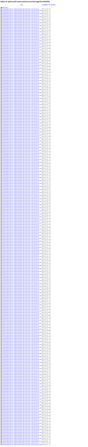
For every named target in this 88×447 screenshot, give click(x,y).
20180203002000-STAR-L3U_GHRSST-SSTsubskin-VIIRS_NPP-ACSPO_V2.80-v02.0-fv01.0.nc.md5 (21, 16)
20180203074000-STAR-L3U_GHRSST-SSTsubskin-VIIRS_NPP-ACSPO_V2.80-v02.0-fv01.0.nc (20, 148)
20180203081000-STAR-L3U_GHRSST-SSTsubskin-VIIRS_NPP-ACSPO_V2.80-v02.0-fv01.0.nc (20, 157)
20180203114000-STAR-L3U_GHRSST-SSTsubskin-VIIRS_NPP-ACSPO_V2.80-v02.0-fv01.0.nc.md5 (21, 222)
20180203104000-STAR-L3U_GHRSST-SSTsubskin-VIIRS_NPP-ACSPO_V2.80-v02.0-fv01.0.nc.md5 (21, 204)
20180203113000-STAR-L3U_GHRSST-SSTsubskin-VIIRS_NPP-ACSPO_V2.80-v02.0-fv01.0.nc (20, 218)
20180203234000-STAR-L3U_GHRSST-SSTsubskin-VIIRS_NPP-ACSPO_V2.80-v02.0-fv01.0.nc (20, 439)
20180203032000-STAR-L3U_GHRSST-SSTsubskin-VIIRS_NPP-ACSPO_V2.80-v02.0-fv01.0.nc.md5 (21, 71)
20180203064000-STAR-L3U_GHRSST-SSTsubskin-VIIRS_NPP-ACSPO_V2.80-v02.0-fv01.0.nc (20, 130)
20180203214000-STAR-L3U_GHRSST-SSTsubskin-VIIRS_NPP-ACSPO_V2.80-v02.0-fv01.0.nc (20, 403)
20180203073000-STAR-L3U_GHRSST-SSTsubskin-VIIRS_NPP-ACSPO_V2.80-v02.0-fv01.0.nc (20, 145)
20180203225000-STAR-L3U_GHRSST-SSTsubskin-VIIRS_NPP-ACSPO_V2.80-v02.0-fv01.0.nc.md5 (21, 426)
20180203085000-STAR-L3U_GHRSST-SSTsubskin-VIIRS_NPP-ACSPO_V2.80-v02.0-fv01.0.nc (20, 169)
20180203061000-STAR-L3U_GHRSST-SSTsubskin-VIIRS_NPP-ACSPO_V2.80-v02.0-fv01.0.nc (20, 121)
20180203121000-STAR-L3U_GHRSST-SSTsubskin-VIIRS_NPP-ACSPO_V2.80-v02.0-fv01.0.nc (20, 230)
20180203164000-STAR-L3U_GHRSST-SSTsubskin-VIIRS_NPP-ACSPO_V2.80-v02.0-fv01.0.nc (20, 312)
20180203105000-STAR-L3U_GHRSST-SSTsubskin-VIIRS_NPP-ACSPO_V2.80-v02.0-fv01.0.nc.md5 (21, 207)
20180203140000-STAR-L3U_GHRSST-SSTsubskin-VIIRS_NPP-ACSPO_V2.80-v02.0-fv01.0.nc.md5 (21, 265)
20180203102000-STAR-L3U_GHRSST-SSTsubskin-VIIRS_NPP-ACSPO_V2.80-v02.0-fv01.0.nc (20, 197)
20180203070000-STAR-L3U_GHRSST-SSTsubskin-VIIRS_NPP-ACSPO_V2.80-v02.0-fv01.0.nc (20, 136)
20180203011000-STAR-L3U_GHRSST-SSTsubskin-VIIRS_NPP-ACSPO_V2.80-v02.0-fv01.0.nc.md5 (21, 31)
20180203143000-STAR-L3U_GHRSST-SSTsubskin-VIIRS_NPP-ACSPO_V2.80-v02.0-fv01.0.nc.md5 (21, 274)
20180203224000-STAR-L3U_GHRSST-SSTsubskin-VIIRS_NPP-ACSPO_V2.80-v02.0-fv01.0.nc (20, 421)
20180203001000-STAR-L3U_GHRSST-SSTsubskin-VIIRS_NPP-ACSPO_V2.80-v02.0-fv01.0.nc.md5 (21, 13)
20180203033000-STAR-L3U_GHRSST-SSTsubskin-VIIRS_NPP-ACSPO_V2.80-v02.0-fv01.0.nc (20, 72)
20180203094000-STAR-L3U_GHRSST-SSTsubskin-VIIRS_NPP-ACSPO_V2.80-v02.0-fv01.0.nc (20, 184)
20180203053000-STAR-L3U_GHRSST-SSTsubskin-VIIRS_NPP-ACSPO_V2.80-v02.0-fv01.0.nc (20, 109)
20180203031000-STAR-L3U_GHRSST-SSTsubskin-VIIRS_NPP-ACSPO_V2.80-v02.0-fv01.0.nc (20, 66)
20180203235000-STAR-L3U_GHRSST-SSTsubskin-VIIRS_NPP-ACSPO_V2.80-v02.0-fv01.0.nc (20, 442)
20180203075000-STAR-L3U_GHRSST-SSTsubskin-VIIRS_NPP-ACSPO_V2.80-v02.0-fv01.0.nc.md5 (21, 153)
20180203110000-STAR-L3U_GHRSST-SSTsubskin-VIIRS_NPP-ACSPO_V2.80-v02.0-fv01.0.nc (20, 209)
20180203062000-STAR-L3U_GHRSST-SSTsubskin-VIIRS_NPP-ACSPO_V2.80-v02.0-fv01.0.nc (20, 124)
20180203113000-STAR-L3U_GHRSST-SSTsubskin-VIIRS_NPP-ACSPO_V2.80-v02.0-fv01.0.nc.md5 (21, 219)
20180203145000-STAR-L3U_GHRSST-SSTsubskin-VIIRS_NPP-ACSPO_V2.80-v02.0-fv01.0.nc (20, 279)
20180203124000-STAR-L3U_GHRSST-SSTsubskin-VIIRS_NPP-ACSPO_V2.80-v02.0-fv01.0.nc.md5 (21, 241)
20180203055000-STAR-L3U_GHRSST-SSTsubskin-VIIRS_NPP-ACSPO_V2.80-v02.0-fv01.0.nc (20, 115)
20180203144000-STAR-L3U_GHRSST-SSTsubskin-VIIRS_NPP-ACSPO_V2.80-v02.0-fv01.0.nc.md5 (21, 277)
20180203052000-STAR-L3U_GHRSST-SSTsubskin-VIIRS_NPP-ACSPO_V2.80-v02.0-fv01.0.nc (20, 106)
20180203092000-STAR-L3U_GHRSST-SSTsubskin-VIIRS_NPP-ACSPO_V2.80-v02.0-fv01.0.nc (20, 178)
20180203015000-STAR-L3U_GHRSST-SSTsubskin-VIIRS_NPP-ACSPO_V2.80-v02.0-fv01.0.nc (20, 42)
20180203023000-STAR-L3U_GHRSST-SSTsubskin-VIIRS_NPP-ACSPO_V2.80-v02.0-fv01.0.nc (20, 54)
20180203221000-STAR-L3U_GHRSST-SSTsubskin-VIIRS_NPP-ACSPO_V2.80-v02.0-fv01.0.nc (20, 412)
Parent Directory (5, 7)
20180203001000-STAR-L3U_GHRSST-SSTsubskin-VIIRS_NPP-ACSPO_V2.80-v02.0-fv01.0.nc (20, 11)
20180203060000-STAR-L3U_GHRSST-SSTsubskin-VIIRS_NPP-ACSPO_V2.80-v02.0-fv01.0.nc (20, 118)
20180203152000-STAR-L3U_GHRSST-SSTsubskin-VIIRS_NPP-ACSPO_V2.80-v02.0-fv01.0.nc (20, 288)
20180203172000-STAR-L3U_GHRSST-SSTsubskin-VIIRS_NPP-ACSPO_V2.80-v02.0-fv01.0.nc (20, 324)
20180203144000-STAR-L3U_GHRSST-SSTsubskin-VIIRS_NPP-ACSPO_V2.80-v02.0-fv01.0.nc (20, 275)
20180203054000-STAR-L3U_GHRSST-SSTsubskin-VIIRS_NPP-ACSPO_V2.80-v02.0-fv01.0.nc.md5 (21, 113)
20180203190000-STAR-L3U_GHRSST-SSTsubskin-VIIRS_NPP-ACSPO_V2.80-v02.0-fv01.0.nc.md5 (21, 356)
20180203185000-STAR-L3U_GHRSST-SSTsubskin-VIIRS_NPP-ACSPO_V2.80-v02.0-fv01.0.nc (20, 351)
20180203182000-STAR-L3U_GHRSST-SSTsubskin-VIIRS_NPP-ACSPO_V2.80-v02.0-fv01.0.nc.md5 (21, 344)
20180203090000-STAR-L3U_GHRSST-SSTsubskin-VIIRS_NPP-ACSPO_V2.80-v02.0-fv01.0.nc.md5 (21, 174)
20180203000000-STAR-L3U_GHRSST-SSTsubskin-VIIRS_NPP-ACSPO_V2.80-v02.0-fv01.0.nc (20, 8)
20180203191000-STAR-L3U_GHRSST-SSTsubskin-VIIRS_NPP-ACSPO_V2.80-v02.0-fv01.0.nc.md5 (21, 359)
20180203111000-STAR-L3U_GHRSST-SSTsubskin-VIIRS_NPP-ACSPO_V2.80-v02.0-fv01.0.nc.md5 (21, 213)
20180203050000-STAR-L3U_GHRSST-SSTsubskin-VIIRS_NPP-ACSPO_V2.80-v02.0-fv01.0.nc (20, 99)
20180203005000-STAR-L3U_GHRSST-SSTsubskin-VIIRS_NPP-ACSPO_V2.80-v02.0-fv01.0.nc (20, 24)
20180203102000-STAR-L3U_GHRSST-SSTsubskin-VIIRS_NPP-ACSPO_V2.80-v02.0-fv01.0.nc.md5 (21, 198)
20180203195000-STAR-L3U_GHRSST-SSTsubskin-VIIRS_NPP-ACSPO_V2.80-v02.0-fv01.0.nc (20, 370)
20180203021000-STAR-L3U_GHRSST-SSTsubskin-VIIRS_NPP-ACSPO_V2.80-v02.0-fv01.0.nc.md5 (21, 49)
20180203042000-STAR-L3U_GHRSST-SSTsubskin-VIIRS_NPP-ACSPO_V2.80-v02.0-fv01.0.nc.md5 (21, 89)
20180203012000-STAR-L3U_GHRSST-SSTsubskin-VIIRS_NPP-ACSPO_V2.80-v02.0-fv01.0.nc (20, 33)
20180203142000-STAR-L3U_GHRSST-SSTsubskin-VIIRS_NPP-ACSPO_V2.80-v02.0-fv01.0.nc (20, 269)
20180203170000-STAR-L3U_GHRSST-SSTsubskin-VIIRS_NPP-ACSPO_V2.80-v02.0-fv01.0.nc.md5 (21, 319)
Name (21, 4)
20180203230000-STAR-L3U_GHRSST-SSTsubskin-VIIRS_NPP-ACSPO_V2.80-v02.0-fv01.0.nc (20, 427)
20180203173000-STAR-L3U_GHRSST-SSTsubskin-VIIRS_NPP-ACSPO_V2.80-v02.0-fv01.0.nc (20, 327)
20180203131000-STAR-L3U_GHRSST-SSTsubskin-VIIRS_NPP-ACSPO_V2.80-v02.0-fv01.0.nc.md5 (21, 250)
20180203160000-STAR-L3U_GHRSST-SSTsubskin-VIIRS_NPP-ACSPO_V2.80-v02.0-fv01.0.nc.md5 (21, 301)
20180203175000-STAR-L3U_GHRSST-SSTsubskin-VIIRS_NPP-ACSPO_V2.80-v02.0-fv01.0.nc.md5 (21, 335)
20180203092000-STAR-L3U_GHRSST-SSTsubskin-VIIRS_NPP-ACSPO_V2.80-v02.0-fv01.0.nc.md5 (21, 180)
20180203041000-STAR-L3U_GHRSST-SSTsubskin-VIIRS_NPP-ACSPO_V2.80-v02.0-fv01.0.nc (20, 84)
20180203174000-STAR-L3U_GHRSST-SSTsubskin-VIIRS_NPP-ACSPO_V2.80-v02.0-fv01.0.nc (20, 330)
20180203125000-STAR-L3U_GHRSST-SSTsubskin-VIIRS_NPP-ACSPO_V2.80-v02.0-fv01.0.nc (20, 242)
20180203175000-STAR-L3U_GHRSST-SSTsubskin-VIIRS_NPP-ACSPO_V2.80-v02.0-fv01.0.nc (20, 333)
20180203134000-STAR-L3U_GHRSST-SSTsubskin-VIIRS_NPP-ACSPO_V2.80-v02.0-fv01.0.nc (20, 257)
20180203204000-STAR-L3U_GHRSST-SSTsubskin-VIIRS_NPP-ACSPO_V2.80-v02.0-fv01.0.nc (20, 385)
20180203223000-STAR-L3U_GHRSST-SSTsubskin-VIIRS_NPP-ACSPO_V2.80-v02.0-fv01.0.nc (20, 418)
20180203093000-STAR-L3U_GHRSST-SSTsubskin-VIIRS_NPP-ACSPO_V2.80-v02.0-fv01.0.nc (20, 181)
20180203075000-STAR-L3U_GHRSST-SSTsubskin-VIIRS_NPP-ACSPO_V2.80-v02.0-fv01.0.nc (20, 151)
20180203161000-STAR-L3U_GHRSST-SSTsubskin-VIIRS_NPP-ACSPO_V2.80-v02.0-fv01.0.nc (20, 303)
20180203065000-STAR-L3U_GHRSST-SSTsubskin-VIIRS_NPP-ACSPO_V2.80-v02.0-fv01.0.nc (20, 133)
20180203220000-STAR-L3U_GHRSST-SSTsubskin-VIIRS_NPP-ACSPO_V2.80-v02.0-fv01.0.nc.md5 (21, 411)
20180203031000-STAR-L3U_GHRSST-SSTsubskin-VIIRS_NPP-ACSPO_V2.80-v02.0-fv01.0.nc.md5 (21, 68)
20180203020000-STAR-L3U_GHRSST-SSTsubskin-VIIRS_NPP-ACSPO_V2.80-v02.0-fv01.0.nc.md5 (21, 46)
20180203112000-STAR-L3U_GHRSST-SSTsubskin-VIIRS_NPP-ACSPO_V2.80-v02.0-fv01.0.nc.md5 (21, 216)
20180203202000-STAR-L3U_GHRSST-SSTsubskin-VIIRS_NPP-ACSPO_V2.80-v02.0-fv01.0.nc (20, 379)
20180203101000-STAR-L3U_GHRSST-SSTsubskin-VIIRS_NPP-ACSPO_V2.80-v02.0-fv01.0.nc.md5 (21, 195)
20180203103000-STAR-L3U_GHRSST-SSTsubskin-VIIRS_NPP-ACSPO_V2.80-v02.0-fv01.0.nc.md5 (21, 201)
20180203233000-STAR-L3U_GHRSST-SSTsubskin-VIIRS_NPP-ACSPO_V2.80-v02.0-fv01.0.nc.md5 (21, 438)
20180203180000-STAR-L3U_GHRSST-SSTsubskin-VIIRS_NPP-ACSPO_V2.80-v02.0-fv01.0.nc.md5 (21, 338)
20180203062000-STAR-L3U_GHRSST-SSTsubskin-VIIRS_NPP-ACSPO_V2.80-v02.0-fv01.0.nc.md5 (21, 125)
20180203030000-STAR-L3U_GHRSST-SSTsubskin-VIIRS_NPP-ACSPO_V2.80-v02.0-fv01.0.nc (20, 63)
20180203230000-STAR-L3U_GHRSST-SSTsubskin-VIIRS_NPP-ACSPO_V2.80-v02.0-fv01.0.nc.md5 (21, 429)
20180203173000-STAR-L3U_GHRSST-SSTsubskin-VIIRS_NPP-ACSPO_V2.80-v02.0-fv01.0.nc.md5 (21, 329)
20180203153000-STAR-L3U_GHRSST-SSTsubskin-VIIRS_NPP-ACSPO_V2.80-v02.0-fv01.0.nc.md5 (21, 292)
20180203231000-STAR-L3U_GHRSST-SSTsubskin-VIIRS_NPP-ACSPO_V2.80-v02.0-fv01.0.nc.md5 (21, 432)
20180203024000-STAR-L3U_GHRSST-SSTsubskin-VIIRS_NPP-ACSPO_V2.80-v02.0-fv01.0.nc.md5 (21, 59)
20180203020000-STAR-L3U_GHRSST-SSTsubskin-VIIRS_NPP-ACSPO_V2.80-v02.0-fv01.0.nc (20, 45)
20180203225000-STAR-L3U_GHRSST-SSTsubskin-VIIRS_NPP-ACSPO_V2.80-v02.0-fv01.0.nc (20, 424)
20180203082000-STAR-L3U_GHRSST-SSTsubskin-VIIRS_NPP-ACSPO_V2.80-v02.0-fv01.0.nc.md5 (21, 162)
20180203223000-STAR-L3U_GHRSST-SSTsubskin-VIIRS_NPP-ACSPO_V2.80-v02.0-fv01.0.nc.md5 (21, 420)
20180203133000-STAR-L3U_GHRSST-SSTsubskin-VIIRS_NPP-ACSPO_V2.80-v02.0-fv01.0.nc (20, 254)
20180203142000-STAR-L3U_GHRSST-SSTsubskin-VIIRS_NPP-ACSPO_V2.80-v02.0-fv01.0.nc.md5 (21, 271)
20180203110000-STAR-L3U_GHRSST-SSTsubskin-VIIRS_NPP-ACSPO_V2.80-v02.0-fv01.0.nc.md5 (21, 210)
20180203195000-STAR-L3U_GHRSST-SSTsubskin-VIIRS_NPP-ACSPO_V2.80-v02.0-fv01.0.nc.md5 (21, 371)
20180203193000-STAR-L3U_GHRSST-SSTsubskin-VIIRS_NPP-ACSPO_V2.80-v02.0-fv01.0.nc (20, 363)
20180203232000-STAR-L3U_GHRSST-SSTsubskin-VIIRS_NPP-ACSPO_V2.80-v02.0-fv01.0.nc (20, 433)
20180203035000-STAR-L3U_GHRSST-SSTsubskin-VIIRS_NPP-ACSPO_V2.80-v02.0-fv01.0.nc (20, 78)
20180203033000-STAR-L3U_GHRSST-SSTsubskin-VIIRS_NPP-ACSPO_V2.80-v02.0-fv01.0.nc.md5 (21, 74)
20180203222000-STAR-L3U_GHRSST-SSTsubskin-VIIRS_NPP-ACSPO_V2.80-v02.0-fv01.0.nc (20, 415)
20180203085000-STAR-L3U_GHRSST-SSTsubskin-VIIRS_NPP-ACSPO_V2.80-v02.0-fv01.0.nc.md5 (21, 171)
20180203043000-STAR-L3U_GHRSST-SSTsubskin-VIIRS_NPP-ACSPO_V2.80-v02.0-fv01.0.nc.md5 (21, 92)
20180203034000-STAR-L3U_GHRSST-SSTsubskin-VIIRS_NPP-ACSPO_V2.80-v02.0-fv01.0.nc (20, 75)
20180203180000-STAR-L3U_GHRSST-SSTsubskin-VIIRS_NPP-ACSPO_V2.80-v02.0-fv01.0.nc (20, 336)
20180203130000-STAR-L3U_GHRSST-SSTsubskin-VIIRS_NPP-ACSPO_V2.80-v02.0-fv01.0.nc (20, 245)
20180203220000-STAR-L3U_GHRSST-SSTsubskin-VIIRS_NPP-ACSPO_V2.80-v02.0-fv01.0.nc (20, 409)
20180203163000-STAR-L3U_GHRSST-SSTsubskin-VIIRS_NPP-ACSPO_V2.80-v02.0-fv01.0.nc (20, 309)
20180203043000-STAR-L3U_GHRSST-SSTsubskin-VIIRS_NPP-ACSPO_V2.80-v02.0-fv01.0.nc (20, 90)
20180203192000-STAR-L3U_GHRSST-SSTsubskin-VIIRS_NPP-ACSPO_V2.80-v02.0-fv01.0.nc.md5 (21, 362)
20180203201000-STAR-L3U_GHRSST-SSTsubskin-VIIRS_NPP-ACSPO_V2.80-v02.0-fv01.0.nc (20, 376)
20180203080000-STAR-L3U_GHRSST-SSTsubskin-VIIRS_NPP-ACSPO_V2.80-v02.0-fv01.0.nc (20, 154)
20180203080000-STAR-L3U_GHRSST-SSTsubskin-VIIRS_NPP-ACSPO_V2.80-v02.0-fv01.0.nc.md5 (21, 156)
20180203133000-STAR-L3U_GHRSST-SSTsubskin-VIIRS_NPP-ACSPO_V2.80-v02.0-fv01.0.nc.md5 (21, 256)
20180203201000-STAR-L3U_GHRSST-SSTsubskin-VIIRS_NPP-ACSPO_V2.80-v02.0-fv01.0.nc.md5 (21, 377)
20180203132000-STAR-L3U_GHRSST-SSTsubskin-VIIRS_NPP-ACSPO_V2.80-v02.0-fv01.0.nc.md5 (21, 253)
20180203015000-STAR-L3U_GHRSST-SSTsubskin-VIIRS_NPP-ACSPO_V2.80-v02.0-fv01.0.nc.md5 (21, 43)
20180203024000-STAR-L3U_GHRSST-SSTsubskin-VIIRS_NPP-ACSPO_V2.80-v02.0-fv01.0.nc (20, 57)
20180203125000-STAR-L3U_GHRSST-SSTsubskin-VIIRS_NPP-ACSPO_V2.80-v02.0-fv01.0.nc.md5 (21, 244)
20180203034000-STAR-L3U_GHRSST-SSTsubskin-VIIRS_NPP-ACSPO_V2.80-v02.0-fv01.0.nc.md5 (21, 77)
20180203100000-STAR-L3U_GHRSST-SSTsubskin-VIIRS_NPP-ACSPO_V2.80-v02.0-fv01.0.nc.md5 (21, 192)
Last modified (45, 4)
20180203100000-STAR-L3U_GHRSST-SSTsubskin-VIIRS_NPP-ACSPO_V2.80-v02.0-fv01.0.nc (20, 191)
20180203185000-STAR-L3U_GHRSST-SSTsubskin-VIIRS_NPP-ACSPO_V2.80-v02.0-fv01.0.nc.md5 (21, 353)
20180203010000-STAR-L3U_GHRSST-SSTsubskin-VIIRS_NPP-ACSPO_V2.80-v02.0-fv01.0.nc (20, 27)
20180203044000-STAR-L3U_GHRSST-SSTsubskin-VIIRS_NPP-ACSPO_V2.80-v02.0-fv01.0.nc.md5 (21, 95)
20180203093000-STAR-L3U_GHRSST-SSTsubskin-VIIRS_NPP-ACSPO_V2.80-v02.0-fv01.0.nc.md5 (21, 183)
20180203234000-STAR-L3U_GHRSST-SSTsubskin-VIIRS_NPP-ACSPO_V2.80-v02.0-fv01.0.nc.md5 (21, 441)
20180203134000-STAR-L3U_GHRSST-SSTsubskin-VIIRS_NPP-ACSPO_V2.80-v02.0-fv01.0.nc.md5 (21, 259)
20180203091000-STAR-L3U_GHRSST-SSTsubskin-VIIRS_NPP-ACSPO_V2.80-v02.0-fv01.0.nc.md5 (21, 177)
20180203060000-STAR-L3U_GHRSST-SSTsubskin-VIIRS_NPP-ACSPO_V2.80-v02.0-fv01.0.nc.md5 (21, 119)
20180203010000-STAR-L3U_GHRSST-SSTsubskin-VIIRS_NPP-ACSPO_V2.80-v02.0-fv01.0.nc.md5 (21, 28)
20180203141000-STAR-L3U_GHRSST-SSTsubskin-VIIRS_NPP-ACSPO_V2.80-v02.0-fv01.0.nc (20, 266)
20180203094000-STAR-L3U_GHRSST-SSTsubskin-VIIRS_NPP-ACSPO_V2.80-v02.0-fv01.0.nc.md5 (21, 186)
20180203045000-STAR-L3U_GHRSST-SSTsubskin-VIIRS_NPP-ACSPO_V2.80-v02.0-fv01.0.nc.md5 (21, 98)
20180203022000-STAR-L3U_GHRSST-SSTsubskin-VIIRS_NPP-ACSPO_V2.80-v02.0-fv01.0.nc (20, 51)
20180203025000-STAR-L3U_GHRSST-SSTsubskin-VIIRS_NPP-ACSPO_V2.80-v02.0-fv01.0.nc (20, 60)
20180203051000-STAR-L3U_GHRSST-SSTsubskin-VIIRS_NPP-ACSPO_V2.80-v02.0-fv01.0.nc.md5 (21, 104)
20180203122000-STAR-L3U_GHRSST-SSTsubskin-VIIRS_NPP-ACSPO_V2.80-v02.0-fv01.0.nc (20, 233)
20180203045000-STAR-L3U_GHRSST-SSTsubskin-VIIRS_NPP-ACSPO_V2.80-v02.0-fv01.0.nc (20, 96)
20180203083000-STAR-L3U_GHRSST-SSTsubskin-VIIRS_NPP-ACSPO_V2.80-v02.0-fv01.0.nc (20, 163)
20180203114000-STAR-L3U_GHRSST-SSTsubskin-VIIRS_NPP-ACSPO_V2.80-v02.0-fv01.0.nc (20, 221)
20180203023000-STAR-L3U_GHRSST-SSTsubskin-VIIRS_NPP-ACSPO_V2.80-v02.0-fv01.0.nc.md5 (21, 55)
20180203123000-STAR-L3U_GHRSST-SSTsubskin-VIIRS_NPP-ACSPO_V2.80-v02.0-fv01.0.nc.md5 (21, 238)
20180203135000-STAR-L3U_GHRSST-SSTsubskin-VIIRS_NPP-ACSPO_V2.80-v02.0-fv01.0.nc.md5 (21, 262)
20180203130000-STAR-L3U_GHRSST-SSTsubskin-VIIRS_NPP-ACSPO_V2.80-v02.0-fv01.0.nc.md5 (21, 247)
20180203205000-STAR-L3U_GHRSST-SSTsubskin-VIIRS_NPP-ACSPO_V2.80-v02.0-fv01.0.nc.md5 (21, 389)
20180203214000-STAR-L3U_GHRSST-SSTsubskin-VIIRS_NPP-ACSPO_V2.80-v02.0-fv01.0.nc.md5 (21, 404)
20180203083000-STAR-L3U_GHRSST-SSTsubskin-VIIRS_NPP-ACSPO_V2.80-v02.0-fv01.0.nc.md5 (21, 165)
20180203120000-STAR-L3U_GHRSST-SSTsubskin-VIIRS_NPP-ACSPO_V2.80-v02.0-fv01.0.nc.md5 (21, 228)
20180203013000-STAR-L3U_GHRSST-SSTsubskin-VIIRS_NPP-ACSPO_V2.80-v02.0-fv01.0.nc (20, 36)
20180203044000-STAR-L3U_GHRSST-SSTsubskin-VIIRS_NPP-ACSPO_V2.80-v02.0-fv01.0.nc (20, 93)
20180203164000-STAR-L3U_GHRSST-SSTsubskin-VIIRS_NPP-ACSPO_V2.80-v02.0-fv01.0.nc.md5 (21, 313)
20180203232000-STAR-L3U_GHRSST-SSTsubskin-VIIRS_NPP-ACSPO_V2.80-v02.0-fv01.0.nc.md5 (21, 435)
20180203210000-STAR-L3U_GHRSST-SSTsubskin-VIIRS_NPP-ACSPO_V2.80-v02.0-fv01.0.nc (20, 391)
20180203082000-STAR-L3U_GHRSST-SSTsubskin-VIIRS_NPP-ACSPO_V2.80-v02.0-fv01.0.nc (20, 160)
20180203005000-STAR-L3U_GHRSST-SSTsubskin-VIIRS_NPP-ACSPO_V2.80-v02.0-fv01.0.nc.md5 (21, 25)
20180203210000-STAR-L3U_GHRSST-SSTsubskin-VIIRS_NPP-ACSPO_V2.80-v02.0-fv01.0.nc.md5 (21, 392)
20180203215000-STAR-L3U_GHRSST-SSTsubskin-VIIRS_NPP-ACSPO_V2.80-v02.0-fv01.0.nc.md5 (21, 407)
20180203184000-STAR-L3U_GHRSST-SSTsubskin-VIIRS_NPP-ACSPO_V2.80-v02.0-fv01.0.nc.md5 (21, 350)
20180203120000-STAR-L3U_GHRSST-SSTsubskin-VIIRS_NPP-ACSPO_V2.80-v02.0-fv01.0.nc (20, 227)
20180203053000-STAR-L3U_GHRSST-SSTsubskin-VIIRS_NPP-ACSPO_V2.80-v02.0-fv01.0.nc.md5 (21, 110)
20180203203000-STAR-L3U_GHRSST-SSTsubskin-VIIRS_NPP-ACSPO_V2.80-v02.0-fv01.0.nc (20, 382)
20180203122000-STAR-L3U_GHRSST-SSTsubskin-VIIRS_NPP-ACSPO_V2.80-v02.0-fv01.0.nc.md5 (21, 235)
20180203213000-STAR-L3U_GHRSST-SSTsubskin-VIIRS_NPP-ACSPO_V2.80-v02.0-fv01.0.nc (20, 400)
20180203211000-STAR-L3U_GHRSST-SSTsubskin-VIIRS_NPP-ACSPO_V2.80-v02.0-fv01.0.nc (20, 394)
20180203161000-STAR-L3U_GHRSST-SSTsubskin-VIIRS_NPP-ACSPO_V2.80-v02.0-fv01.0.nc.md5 (21, 304)
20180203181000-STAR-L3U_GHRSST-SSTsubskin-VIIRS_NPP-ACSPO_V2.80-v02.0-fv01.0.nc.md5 (21, 341)
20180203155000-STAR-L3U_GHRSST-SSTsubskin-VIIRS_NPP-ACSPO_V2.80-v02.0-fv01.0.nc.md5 (21, 298)
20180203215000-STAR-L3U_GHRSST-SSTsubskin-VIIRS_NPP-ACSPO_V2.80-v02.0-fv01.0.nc (20, 406)
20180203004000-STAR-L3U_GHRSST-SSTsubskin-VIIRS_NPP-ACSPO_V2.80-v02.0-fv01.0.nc (20, 21)
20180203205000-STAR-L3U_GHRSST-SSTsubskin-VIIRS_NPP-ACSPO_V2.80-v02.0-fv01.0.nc (20, 388)
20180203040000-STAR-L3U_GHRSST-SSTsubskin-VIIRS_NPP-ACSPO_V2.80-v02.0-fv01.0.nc (20, 81)
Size (49, 4)
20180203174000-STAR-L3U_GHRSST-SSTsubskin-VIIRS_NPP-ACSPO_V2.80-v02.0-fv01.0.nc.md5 (21, 332)
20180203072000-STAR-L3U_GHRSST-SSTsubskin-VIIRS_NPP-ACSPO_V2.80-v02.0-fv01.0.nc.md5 (21, 143)
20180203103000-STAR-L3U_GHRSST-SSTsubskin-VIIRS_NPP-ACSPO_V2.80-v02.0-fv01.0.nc (20, 200)
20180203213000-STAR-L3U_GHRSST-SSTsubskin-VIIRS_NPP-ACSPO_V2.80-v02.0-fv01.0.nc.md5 (21, 401)
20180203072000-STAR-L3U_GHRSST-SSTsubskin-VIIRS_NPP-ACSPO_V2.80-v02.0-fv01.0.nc (20, 142)
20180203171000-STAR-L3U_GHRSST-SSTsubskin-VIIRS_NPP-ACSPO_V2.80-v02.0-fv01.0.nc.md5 (21, 323)
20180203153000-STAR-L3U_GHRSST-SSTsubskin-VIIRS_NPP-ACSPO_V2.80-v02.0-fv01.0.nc (20, 291)
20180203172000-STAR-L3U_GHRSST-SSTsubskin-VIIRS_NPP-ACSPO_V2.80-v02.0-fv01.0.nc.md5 (21, 326)
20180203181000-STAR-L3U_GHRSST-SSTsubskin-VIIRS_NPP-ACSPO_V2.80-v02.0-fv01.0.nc (20, 339)
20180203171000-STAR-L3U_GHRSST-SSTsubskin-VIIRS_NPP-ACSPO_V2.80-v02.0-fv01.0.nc (20, 321)
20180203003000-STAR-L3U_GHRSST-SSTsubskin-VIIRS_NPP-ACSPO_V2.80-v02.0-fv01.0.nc (20, 18)
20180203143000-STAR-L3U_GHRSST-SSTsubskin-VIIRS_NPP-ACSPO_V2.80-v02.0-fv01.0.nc (20, 272)
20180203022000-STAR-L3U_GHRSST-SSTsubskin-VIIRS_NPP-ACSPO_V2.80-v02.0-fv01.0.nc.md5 (21, 52)
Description (53, 4)
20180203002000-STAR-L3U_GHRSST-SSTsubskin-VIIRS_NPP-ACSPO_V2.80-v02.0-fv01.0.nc (20, 15)
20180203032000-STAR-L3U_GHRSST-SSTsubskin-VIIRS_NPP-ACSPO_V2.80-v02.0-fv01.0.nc (20, 69)
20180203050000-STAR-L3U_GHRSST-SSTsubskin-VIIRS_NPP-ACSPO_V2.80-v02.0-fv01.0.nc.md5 (21, 101)
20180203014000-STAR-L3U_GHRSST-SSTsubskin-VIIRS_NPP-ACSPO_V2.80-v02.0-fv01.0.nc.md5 (21, 40)
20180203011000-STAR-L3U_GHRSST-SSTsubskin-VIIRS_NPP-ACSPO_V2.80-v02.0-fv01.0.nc (20, 30)
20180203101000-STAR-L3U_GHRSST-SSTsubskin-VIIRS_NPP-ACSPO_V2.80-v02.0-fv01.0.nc (20, 194)
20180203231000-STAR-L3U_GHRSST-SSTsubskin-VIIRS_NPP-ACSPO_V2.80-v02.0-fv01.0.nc (20, 430)
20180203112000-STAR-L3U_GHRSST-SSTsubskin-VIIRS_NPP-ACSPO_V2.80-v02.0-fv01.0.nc (20, 215)
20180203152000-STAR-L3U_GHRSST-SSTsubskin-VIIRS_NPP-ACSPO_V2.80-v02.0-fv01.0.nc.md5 (21, 289)
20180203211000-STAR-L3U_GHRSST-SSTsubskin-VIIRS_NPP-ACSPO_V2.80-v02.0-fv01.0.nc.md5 (21, 395)
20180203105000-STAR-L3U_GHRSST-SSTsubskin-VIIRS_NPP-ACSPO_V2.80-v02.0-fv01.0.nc (20, 206)
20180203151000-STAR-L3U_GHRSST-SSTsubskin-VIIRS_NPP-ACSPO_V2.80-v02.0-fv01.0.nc (20, 285)
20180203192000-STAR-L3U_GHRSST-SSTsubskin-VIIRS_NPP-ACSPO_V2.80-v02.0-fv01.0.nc (20, 360)
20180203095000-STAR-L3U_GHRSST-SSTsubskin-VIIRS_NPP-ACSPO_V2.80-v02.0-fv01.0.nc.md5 (21, 189)
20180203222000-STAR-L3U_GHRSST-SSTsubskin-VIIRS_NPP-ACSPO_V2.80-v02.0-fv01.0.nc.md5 (21, 417)
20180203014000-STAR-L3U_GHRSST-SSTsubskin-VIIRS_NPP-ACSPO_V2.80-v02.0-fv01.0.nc (20, 39)
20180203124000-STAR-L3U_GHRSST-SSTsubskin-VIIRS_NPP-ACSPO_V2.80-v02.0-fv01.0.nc (20, 239)
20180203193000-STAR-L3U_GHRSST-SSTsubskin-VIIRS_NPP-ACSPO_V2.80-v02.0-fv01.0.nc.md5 (21, 365)
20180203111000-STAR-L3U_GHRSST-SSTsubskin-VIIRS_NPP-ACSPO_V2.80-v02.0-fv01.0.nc (20, 212)
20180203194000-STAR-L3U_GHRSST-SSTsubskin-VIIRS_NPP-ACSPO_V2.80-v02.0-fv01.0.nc (20, 367)
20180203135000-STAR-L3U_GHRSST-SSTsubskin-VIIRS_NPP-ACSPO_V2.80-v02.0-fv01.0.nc (20, 260)
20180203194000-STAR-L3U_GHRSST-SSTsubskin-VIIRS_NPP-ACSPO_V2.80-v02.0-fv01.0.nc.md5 (21, 368)
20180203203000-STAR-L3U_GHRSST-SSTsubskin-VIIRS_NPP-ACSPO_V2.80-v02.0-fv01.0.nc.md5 (21, 383)
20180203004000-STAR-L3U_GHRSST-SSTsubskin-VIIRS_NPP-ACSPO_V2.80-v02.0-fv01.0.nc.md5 (21, 22)
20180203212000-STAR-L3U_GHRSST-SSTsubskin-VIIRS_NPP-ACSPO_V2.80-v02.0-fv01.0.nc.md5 (21, 398)
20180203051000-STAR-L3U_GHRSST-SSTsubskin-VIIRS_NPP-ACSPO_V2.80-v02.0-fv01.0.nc (20, 103)
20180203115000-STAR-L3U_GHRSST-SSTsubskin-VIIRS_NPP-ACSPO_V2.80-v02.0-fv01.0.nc (20, 224)
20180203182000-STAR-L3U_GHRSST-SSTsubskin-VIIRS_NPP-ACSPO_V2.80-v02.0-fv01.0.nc (20, 342)
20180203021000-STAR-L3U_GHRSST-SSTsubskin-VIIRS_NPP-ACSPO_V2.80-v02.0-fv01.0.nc (20, 48)
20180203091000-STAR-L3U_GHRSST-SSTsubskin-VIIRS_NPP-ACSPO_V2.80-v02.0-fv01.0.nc (20, 175)
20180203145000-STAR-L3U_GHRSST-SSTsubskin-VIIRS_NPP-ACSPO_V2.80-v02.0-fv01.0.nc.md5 (21, 280)
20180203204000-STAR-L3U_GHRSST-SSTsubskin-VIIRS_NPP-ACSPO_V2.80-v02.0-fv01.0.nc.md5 (21, 386)
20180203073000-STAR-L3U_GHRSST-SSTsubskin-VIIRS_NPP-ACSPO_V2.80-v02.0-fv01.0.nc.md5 (21, 147)
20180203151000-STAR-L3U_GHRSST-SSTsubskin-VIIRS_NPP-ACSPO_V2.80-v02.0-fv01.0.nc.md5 (21, 286)
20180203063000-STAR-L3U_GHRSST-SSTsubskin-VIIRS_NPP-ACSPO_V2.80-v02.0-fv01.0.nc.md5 (21, 128)
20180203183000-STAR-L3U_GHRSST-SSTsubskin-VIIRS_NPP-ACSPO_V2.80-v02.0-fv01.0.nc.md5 (21, 347)
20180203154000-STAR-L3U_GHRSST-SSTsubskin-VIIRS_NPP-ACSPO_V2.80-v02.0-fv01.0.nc (20, 294)
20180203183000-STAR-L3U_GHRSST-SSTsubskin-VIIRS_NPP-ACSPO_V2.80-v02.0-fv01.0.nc (20, 345)
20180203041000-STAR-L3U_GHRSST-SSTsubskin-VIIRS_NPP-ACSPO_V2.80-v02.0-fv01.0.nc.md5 (21, 86)
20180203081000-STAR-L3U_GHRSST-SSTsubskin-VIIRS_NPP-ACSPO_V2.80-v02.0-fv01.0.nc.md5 (21, 159)
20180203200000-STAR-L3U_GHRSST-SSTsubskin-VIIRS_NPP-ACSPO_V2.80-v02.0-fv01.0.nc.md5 (21, 374)
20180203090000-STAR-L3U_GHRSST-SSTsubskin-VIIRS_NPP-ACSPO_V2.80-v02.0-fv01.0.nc (20, 172)
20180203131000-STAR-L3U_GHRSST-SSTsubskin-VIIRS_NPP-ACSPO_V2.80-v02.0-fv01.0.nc (20, 248)
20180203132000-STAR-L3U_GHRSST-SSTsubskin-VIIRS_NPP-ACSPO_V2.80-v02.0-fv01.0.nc (20, 251)
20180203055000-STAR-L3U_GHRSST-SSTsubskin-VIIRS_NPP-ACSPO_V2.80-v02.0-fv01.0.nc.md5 (21, 116)
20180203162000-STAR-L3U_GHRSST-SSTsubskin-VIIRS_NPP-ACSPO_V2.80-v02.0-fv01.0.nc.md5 (21, 307)
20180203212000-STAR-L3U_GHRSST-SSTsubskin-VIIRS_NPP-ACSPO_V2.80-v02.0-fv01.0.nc (20, 397)
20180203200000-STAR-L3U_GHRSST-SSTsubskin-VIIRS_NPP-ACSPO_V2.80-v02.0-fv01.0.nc (20, 373)
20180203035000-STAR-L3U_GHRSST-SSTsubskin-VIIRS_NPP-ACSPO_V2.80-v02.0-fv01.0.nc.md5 (21, 80)
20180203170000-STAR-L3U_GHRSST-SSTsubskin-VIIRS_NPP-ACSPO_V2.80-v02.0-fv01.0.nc (20, 318)
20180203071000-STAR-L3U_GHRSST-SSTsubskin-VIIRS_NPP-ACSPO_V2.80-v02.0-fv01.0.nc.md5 (21, 140)
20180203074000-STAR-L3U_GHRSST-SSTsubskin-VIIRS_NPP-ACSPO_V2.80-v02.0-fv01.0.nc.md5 (21, 150)
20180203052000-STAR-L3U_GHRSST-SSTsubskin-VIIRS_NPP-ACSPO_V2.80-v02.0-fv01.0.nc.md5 (21, 107)
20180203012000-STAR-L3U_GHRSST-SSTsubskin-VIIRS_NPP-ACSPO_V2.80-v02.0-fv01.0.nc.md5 (21, 34)
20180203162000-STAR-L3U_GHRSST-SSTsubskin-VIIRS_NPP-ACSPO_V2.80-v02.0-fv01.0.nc (20, 306)
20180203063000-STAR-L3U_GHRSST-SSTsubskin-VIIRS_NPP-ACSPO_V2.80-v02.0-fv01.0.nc (20, 127)
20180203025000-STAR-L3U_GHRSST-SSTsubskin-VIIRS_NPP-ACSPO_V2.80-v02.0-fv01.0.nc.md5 (21, 62)
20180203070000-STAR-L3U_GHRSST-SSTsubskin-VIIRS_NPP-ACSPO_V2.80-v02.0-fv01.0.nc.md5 (21, 137)
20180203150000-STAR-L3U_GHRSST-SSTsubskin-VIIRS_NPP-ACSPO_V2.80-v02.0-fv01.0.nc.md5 (21, 283)
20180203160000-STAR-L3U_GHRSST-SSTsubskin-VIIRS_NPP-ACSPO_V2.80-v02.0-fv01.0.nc (20, 300)
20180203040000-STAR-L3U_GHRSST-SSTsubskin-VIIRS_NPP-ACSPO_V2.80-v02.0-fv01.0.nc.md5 (21, 83)
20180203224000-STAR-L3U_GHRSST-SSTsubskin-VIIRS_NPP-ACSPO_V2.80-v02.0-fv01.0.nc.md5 (21, 423)
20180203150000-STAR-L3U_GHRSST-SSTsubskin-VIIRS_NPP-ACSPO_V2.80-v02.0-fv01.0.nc (20, 282)
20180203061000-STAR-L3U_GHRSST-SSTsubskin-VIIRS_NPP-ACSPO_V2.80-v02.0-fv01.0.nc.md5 (21, 122)
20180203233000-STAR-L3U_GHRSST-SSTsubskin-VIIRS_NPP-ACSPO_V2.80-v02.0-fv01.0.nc (20, 436)
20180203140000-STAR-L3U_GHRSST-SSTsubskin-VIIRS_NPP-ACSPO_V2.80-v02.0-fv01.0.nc (20, 263)
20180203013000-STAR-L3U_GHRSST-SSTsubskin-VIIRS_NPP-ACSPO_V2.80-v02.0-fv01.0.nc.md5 (21, 37)
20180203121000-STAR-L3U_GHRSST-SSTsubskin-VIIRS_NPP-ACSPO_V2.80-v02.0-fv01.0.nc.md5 (21, 231)
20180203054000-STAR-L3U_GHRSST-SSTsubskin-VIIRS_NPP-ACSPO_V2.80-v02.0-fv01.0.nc (20, 112)
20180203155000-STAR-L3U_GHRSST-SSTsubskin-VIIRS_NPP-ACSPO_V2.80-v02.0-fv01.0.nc (20, 297)
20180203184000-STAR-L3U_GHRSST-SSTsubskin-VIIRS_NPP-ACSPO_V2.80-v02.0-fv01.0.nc (20, 348)
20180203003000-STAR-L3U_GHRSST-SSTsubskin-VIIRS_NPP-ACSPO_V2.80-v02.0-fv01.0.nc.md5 (21, 19)
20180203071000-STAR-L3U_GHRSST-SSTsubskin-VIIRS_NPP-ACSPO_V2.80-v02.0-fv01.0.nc (20, 139)
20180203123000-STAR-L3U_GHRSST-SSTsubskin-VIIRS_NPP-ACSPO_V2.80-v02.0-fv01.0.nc (20, 236)
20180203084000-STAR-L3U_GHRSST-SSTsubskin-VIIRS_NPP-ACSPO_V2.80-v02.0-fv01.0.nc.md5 (21, 168)
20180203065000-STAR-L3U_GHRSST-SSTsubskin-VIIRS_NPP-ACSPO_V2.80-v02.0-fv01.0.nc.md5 (21, 134)
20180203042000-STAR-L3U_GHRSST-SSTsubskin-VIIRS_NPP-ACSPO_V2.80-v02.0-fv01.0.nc (20, 87)
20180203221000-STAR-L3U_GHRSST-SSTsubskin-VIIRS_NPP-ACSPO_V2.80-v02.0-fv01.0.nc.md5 (21, 414)
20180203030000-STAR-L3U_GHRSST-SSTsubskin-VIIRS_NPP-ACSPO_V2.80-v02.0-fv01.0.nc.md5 (21, 65)
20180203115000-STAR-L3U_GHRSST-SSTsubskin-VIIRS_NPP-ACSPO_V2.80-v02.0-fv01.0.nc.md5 (21, 225)
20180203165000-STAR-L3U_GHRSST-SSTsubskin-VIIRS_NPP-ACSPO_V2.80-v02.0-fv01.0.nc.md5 (21, 316)
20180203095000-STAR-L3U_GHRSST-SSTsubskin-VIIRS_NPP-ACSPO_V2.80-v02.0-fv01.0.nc (20, 187)
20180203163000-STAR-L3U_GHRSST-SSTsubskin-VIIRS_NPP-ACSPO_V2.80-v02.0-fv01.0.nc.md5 (21, 310)
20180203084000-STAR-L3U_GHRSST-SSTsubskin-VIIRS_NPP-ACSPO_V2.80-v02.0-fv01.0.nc (20, 166)
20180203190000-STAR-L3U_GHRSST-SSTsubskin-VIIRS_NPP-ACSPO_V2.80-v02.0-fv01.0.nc (20, 354)
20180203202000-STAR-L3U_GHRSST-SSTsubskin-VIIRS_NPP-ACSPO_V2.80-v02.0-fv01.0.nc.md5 (21, 380)
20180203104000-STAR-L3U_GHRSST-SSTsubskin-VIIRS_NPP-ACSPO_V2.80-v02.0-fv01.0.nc (20, 203)
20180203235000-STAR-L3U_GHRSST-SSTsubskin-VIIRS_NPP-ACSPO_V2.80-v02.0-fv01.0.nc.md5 (21, 444)
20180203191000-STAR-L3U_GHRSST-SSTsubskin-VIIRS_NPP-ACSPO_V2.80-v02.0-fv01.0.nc (20, 357)
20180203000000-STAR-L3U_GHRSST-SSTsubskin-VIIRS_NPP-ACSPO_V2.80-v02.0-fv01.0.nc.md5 (21, 10)
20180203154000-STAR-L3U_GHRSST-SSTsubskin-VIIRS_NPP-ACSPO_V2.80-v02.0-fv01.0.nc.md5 (21, 295)
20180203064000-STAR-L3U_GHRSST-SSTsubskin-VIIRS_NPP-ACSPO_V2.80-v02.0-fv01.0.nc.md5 (21, 131)
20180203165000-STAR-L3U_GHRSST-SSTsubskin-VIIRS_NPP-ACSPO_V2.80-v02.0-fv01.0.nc (20, 315)
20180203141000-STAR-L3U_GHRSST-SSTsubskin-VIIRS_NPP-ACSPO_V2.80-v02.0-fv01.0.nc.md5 (21, 268)
